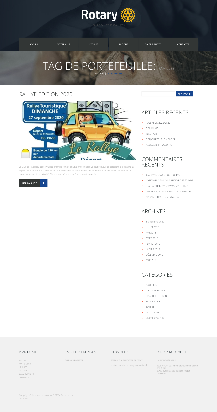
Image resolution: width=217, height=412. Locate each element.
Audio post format (182, 180)
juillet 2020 (152, 227)
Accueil (34, 44)
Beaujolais (152, 128)
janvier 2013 (153, 249)
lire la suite (29, 183)
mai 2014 (151, 232)
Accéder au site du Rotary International (129, 365)
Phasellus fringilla (167, 196)
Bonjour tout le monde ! (160, 139)
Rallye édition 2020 (45, 94)
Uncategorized (155, 318)
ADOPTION (151, 284)
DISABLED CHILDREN (156, 295)
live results (153, 191)
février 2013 (153, 243)
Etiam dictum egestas (179, 191)
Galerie (150, 307)
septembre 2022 (155, 221)
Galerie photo (153, 44)
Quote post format (169, 174)
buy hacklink (153, 185)
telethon (151, 133)
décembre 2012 (154, 254)
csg (148, 174)
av (147, 196)
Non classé (152, 312)
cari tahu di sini (155, 180)
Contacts (183, 44)
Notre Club (63, 44)
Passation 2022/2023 (158, 122)
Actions (123, 44)
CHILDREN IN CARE (155, 290)
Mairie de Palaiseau (74, 360)
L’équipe (93, 44)
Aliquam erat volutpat (159, 144)
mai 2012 (151, 260)
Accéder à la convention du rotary (127, 360)
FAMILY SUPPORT (155, 301)
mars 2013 (152, 238)
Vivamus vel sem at (178, 185)
